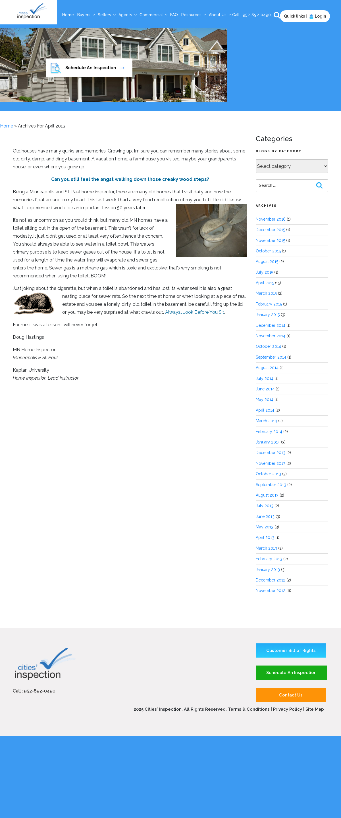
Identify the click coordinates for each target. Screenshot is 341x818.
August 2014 (267, 367)
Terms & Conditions (249, 709)
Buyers (86, 14)
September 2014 (271, 357)
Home (68, 14)
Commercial (154, 14)
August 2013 (267, 495)
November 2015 (270, 240)
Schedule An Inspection (291, 672)
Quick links (294, 16)
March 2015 (266, 293)
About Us (220, 14)
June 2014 (265, 389)
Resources (194, 14)
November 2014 (270, 336)
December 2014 (270, 325)
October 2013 (268, 474)
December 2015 (270, 229)
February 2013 (269, 559)
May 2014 (264, 399)
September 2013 (271, 484)
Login (317, 16)
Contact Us (291, 695)
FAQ (174, 14)
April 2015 (265, 283)
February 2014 (269, 431)
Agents (127, 14)
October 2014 (268, 346)
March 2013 (266, 548)
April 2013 (265, 537)
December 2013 (270, 452)
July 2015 (264, 272)
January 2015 (268, 314)
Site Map (314, 709)
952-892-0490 (257, 14)
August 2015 (267, 261)
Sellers (107, 14)
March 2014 (266, 421)
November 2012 (270, 590)
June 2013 (265, 516)
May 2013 (264, 527)
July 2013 (264, 505)
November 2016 (271, 219)
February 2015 (269, 304)
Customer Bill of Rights (291, 650)
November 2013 (270, 463)
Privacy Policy (288, 709)
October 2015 (268, 251)
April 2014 (265, 410)
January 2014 (268, 442)
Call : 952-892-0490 (34, 691)
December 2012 (270, 580)
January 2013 (268, 569)
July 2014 (264, 378)
